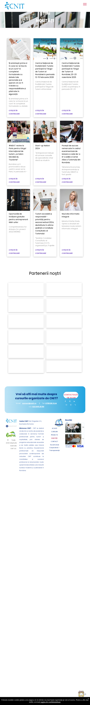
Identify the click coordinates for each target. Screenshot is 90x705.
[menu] (85, 4)
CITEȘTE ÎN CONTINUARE (14, 112)
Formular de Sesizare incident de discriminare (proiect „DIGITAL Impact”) (83, 438)
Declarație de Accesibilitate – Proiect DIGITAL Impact (83, 427)
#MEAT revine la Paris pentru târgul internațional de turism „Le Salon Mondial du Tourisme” (17, 152)
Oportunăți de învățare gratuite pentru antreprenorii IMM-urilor (18, 218)
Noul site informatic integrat (71, 215)
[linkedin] (74, 401)
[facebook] (65, 401)
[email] (66, 405)
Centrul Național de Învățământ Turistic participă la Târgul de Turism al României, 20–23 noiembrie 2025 (71, 70)
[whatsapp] (71, 405)
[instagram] (70, 401)
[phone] (75, 405)
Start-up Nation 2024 (42, 147)
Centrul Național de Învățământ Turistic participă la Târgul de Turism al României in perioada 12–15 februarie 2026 (44, 70)
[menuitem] (54, 428)
